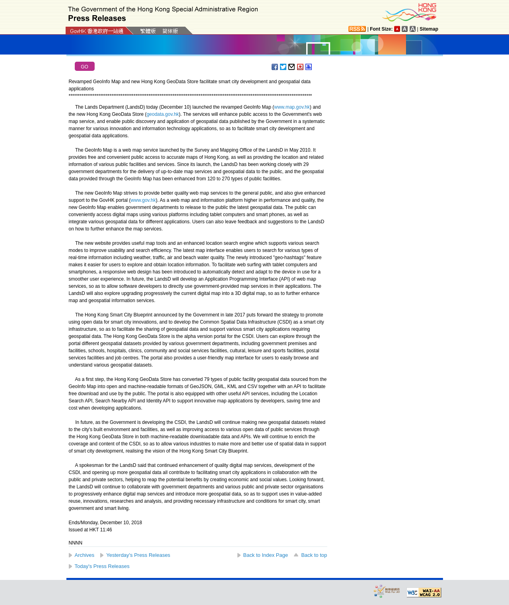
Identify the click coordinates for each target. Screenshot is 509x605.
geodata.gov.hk (163, 114)
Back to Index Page (265, 555)
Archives (85, 555)
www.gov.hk (143, 200)
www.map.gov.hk (292, 107)
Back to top (314, 555)
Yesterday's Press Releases (138, 555)
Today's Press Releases (102, 566)
